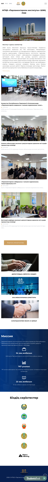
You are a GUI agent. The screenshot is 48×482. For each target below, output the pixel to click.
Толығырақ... (6, 71)
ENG (10, 3)
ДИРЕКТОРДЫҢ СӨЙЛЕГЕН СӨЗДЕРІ (20, 264)
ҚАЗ (2, 3)
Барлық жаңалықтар (15, 243)
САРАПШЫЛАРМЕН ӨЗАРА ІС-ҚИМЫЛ (20, 311)
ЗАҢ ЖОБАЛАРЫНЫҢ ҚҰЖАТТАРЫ (20, 287)
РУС (6, 3)
